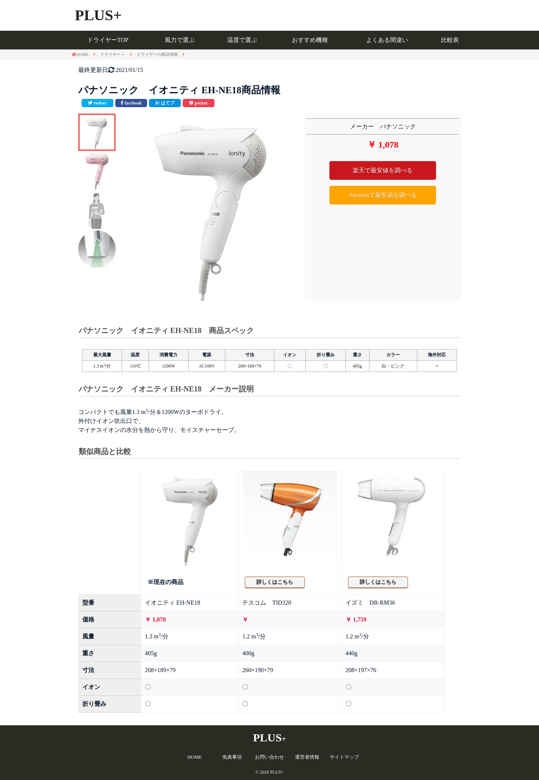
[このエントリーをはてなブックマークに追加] (165, 103)
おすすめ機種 (310, 40)
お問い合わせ (269, 757)
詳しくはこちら (274, 582)
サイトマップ (344, 757)
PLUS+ (98, 15)
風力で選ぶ (180, 40)
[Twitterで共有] (97, 103)
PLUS (269, 737)
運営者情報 (307, 757)
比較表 (450, 40)
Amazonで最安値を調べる (382, 195)
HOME (195, 757)
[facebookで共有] (131, 103)
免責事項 (232, 757)
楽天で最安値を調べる (382, 170)
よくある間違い (387, 40)
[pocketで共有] (198, 103)
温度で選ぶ (242, 40)
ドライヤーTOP (107, 40)
